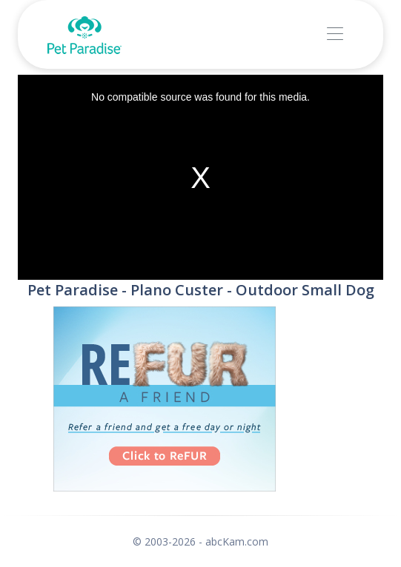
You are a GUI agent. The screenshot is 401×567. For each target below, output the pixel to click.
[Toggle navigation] (335, 34)
